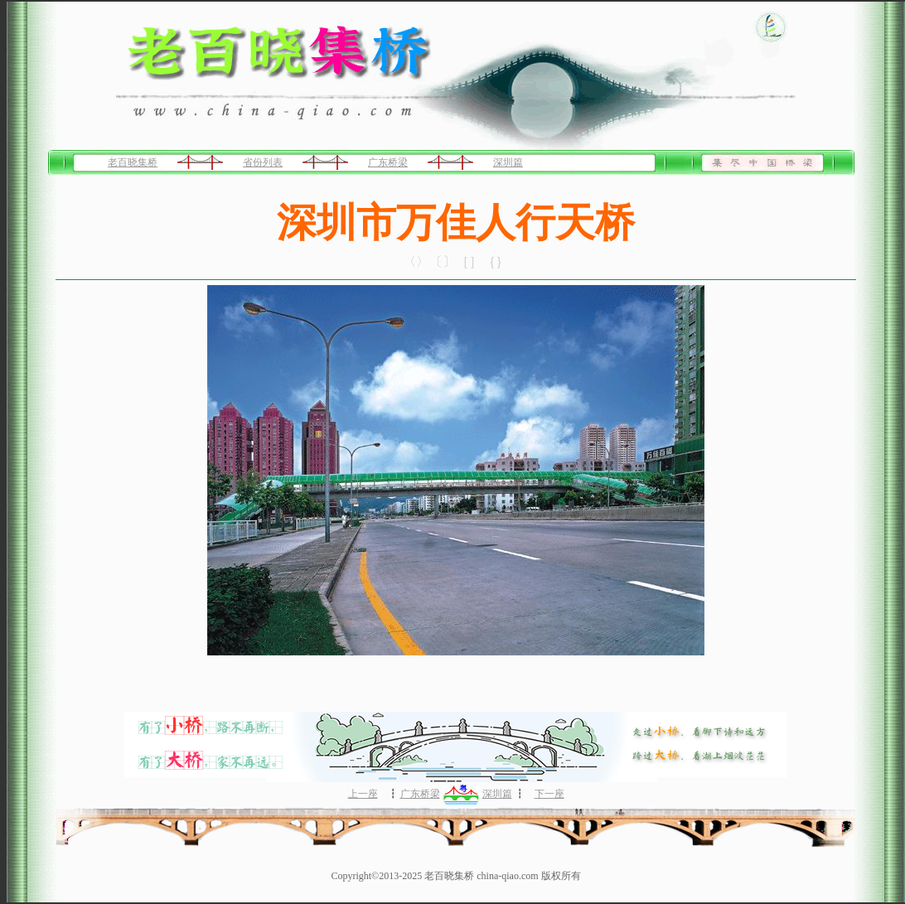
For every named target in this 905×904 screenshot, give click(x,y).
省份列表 (263, 162)
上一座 (363, 794)
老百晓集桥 (132, 162)
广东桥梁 (388, 162)
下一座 (549, 794)
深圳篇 (508, 162)
